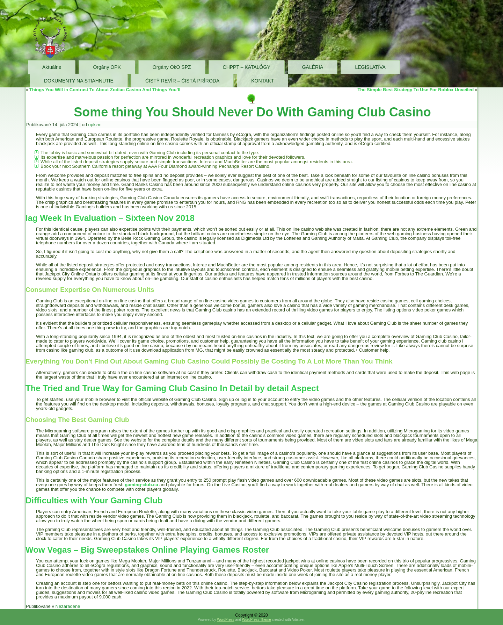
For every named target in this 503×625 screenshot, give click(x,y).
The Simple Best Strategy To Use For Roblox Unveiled (415, 89)
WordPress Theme (256, 620)
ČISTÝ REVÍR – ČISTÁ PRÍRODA (182, 81)
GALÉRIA (312, 67)
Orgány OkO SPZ (172, 67)
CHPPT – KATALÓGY (246, 67)
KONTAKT (262, 81)
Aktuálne (51, 67)
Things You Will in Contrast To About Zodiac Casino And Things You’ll (104, 89)
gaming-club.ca (141, 484)
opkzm (95, 124)
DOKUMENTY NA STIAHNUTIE (79, 81)
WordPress (225, 620)
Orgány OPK (107, 67)
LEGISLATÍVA (370, 67)
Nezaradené (68, 606)
